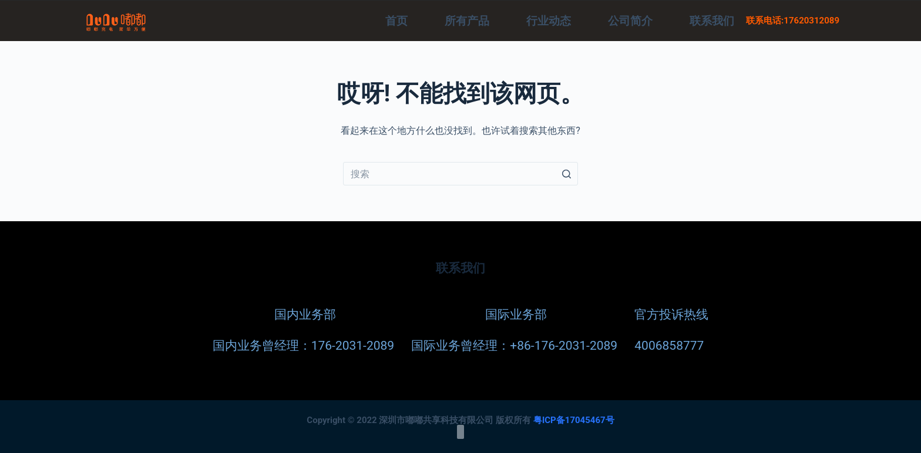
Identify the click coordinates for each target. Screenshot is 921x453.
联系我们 (712, 21)
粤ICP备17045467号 (573, 419)
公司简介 (630, 21)
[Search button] (566, 173)
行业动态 (548, 21)
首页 (396, 21)
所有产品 (467, 21)
